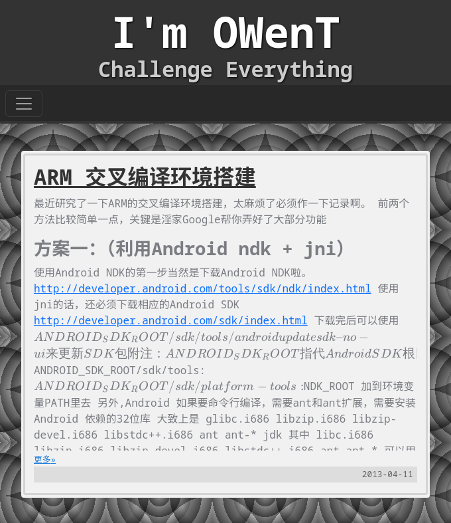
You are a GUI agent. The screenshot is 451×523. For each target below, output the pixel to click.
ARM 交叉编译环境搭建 (145, 176)
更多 (42, 459)
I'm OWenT (225, 31)
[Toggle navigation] (23, 103)
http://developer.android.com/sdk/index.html (171, 320)
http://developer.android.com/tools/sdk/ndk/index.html (202, 288)
